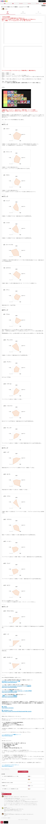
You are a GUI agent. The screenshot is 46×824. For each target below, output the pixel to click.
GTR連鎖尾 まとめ (4, 785)
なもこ (5, 813)
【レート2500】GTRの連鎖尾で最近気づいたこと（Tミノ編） (10, 776)
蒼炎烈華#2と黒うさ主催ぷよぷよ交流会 (7, 782)
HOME (19, 819)
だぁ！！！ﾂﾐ (3, 779)
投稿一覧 (22, 819)
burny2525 (5, 807)
